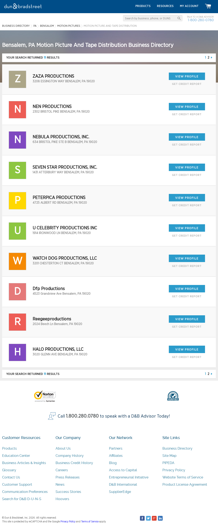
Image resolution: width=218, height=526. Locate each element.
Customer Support (17, 485)
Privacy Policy (173, 470)
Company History (70, 456)
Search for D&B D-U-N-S (21, 499)
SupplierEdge (120, 492)
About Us (63, 448)
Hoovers (62, 499)
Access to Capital (123, 470)
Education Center (16, 456)
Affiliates (116, 456)
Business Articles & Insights (24, 463)
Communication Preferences (25, 492)
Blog (113, 463)
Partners (115, 448)
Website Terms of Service (182, 477)
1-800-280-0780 (201, 20)
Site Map (169, 456)
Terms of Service (90, 521)
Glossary (9, 470)
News (60, 485)
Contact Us (11, 477)
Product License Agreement (184, 485)
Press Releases (68, 477)
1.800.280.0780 (82, 416)
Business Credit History (74, 463)
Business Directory (177, 448)
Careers (62, 470)
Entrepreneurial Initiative (128, 477)
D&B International (123, 485)
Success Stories (68, 492)
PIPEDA (168, 463)
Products (9, 448)
